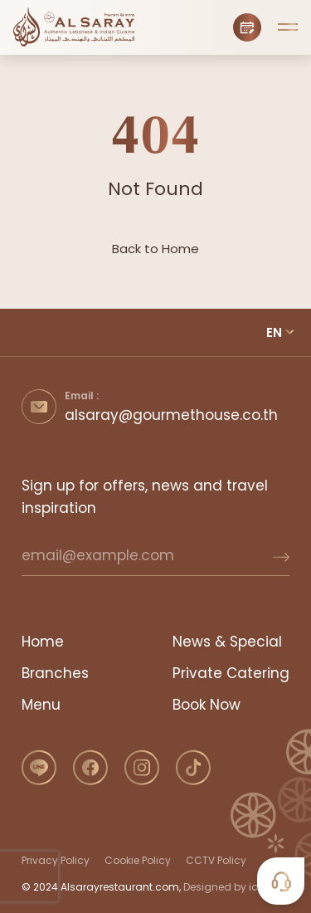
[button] (288, 27)
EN (274, 332)
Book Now (207, 705)
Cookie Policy (137, 860)
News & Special (227, 642)
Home (43, 642)
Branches (55, 673)
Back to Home (155, 248)
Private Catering (231, 673)
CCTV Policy (216, 860)
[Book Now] (247, 27)
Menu (41, 705)
